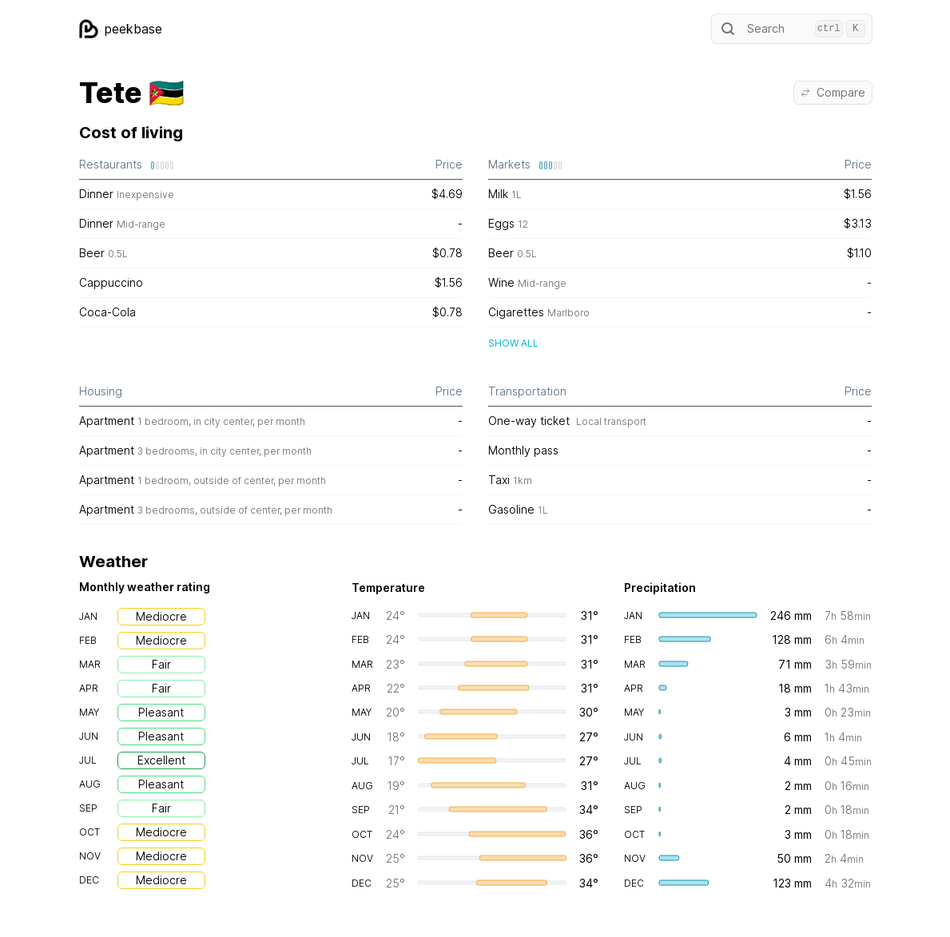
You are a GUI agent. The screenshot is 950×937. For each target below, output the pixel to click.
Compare (833, 92)
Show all (513, 343)
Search (791, 28)
